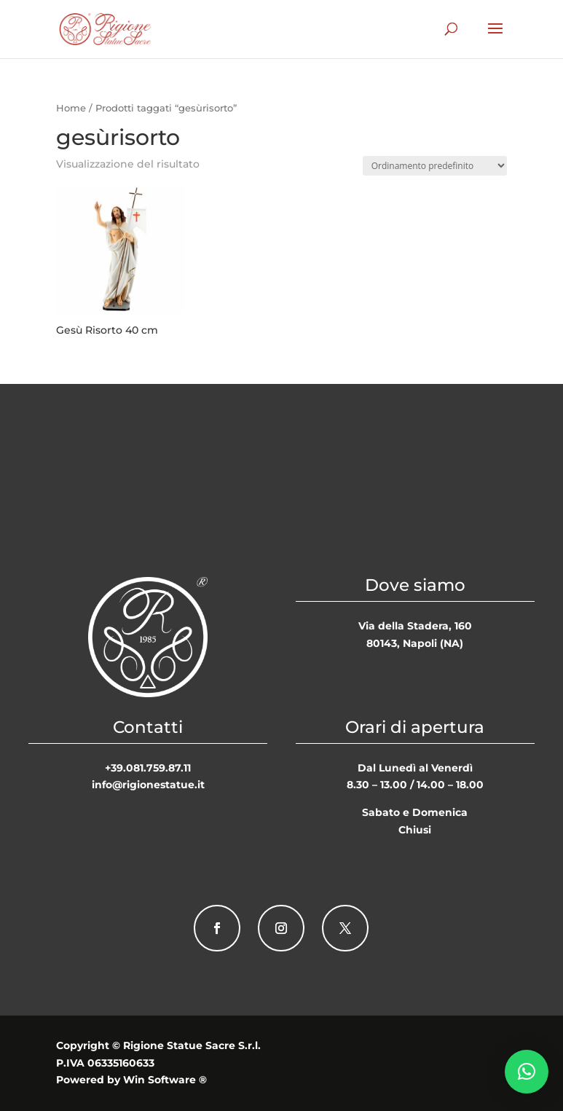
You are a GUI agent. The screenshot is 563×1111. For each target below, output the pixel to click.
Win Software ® (165, 1079)
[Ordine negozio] (435, 166)
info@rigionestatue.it (148, 784)
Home (71, 108)
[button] (526, 1072)
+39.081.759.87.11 (148, 767)
